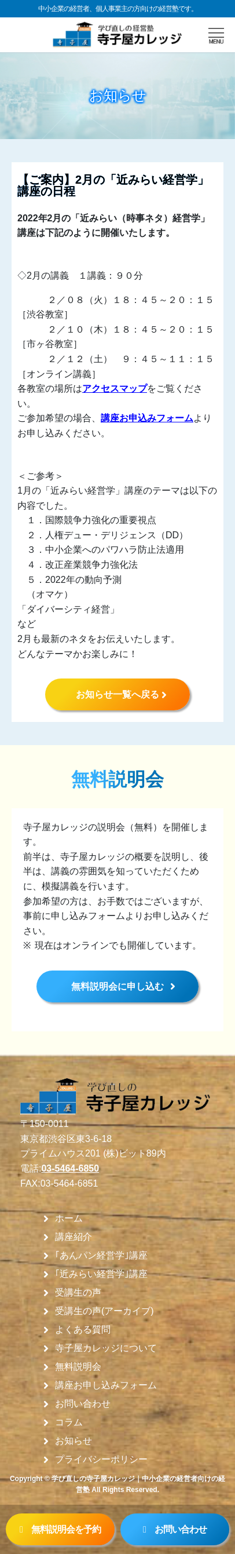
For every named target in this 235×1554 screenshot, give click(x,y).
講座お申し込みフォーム (106, 1385)
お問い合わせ (83, 1404)
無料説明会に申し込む (117, 986)
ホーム (69, 1218)
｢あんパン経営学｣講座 (101, 1255)
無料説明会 (78, 1366)
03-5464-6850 (70, 1168)
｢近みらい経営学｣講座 (101, 1274)
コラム (69, 1422)
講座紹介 (73, 1237)
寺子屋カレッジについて (106, 1348)
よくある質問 (83, 1329)
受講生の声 (78, 1292)
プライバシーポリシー (101, 1459)
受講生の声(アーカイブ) (104, 1311)
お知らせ (73, 1441)
